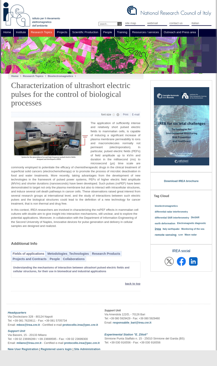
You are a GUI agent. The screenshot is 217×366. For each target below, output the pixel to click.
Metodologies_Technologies (68, 253)
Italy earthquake (171, 229)
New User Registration (23, 349)
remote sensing (165, 234)
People (55, 259)
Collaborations (74, 259)
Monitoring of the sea (192, 229)
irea (158, 229)
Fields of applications (28, 253)
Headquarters (17, 312)
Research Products (106, 253)
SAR (180, 235)
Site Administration (87, 349)
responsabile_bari (124, 322)
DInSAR (195, 217)
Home (14, 76)
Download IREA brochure (181, 181)
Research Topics (33, 76)
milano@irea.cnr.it (29, 343)
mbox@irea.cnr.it (28, 324)
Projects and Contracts (29, 259)
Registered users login (57, 349)
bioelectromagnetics (166, 206)
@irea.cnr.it (143, 322)
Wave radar (191, 235)
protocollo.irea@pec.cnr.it (80, 324)
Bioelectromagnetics (60, 76)
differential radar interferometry (171, 212)
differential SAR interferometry (172, 217)
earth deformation (165, 223)
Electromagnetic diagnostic (191, 223)
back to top (132, 283)
